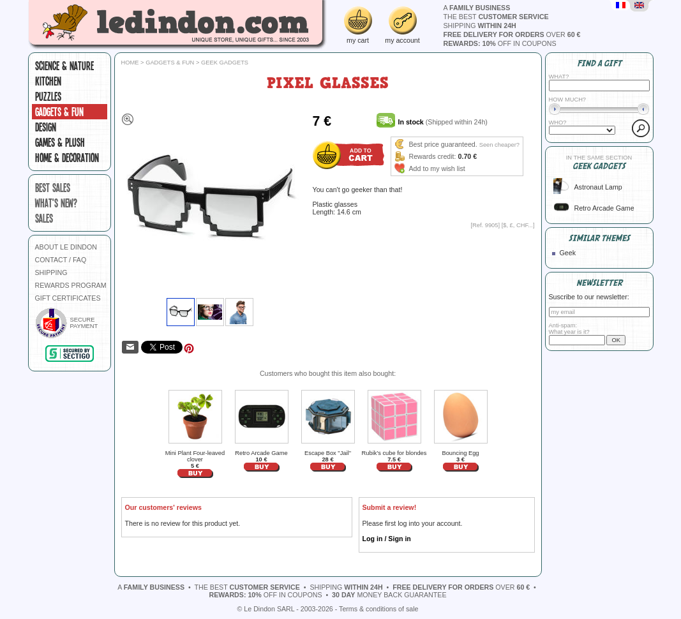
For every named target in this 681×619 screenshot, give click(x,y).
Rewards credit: (432, 156)
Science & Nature (64, 65)
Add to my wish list (437, 168)
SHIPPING (51, 272)
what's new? (56, 203)
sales (44, 218)
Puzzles (48, 96)
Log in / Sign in (387, 538)
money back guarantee (389, 595)
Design (45, 127)
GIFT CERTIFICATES (68, 298)
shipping (480, 25)
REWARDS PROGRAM (71, 285)
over (512, 34)
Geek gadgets (224, 62)
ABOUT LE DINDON (66, 247)
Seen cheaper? (499, 145)
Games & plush (60, 142)
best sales (52, 187)
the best (496, 16)
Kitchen (48, 81)
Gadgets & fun (59, 111)
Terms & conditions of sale (378, 609)
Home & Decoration (67, 157)
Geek (568, 253)
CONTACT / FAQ (61, 260)
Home (130, 62)
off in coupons (500, 43)
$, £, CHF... (518, 225)
